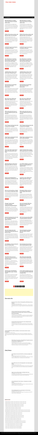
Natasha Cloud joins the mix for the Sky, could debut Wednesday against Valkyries (11, 218)
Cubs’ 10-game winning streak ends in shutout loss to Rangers (13, 423)
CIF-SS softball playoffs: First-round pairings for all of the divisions (21, 390)
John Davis (13, 364)
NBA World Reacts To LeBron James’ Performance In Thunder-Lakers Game (11, 21)
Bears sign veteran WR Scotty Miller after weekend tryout (13, 418)
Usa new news (11, 2)
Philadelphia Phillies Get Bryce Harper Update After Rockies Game (25, 191)
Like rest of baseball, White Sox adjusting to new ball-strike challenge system (25, 204)
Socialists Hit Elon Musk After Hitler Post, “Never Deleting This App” (21, 321)
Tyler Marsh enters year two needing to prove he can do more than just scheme (11, 258)
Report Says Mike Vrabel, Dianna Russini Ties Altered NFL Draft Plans (11, 151)
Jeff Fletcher (13, 373)
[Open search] (32, 17)
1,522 (20, 286)
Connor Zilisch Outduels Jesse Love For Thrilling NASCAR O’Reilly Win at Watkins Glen (26, 271)
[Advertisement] (19, 10)
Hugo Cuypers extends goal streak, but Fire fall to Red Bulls (13, 426)
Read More (6, 30)
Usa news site (9, 298)
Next (23, 286)
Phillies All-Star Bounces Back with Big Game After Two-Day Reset (14, 404)
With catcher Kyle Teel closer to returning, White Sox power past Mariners (11, 112)
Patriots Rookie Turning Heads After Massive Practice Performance (10, 85)
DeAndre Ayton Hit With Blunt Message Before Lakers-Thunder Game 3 (11, 271)
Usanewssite (13, 314)
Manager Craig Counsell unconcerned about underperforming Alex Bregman (11, 204)
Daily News (8, 350)
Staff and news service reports (15, 355)
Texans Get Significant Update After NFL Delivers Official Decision (25, 231)
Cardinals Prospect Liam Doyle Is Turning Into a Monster (13, 407)
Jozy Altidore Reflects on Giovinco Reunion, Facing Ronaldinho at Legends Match (26, 164)
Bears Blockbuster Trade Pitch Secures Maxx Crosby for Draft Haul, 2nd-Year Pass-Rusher (11, 60)
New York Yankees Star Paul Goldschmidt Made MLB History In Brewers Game (11, 231)
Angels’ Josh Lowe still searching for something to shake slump (20, 372)
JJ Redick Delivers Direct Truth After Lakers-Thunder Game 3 (13, 412)
